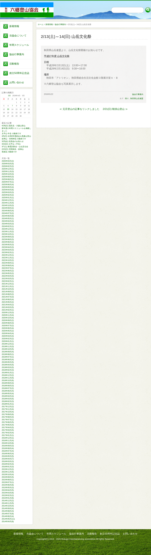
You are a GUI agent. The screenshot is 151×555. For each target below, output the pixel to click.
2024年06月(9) (8, 216)
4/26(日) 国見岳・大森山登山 (13, 126)
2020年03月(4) (8, 336)
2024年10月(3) (8, 205)
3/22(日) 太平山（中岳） (12, 144)
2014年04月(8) (8, 521)
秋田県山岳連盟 (136, 98)
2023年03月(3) (8, 250)
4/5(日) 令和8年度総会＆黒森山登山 (16, 136)
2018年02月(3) (8, 401)
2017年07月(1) (8, 420)
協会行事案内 (16, 54)
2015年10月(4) (8, 474)
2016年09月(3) (8, 446)
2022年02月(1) (8, 281)
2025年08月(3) (8, 179)
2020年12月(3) (8, 312)
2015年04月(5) (8, 490)
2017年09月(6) (8, 414)
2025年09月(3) (8, 177)
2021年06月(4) (8, 299)
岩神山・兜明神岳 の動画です (14, 139)
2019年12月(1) (8, 344)
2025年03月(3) (8, 192)
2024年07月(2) (8, 213)
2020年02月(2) (8, 339)
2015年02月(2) (8, 495)
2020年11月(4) (8, 315)
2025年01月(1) (8, 198)
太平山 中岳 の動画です (11, 133)
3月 (9, 95)
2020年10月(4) (8, 318)
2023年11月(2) (8, 231)
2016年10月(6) (8, 443)
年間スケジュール (19, 45)
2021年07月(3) (8, 297)
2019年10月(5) (8, 349)
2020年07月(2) (8, 326)
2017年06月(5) (8, 422)
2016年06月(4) (8, 454)
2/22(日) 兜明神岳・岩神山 (13, 149)
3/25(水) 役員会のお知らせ (13, 141)
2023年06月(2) (8, 242)
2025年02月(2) (8, 195)
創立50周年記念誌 (19, 73)
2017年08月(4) (8, 417)
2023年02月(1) (8, 252)
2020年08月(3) (8, 323)
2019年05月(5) (8, 362)
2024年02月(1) (8, 226)
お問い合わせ (16, 82)
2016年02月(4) (8, 464)
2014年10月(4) (8, 506)
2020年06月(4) (8, 328)
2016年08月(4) (8, 448)
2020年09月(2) (8, 320)
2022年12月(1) (8, 255)
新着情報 (14, 26)
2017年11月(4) (8, 409)
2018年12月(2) (8, 375)
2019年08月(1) (8, 354)
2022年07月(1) (8, 268)
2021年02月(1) (8, 310)
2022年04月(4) (8, 276)
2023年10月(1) (8, 234)
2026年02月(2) (8, 166)
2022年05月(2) (8, 273)
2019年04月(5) (8, 365)
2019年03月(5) (8, 367)
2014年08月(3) (8, 511)
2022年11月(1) (8, 258)
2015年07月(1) (8, 482)
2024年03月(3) (8, 224)
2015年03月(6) (8, 493)
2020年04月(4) (8, 333)
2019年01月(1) (8, 373)
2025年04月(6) (8, 190)
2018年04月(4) (8, 396)
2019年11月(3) (8, 346)
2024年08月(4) (8, 211)
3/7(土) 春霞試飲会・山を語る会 (15, 147)
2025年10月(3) (8, 174)
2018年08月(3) (8, 386)
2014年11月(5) (8, 503)
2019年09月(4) (8, 352)
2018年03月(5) (8, 399)
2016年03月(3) (8, 461)
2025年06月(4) (8, 184)
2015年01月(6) (8, 498)
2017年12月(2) (8, 406)
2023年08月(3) (8, 239)
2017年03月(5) (8, 430)
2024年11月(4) (8, 203)
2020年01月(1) (8, 341)
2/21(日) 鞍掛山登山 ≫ (115, 109)
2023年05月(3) (8, 245)
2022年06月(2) (8, 271)
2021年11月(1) (8, 286)
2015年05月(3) (8, 487)
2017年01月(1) (8, 435)
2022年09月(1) (8, 263)
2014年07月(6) (8, 514)
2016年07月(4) (8, 451)
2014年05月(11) (8, 519)
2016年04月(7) (8, 459)
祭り (127, 98)
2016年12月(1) (8, 438)
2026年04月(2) (8, 161)
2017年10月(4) (8, 412)
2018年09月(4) (8, 383)
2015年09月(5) (8, 477)
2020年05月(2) (8, 331)
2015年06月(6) (8, 485)
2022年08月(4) (8, 265)
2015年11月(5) (8, 472)
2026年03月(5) (8, 164)
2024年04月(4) (8, 221)
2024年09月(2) (8, 208)
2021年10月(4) (8, 289)
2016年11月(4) (8, 440)
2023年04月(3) (8, 247)
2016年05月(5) (8, 456)
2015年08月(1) (8, 480)
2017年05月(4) (8, 425)
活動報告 (14, 63)
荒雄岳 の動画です (9, 152)
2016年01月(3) (8, 467)
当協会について (17, 35)
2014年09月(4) (8, 508)
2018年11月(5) (8, 378)
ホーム (40, 24)
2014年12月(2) (8, 501)
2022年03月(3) (8, 279)
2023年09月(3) (8, 237)
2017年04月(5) (8, 427)
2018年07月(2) (8, 388)
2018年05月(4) (8, 393)
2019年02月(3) (8, 370)
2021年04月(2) (8, 305)
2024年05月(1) (8, 218)
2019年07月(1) (8, 357)
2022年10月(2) (8, 260)
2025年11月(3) (8, 171)
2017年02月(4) (8, 433)
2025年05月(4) (8, 187)
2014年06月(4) (8, 516)
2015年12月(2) (8, 469)
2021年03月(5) (8, 307)
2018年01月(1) (8, 404)
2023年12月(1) (8, 229)
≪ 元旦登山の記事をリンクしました (79, 109)
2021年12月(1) (8, 284)
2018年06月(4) (8, 391)
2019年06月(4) (8, 359)
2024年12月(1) (8, 200)
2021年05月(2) (8, 302)
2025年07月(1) (8, 182)
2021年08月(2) (8, 294)
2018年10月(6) (8, 380)
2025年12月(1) (8, 169)
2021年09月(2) (8, 292)
